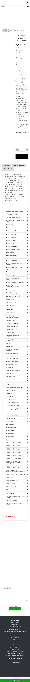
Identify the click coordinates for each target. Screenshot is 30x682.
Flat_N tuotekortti (10, 516)
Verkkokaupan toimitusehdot (15, 651)
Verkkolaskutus (15, 649)
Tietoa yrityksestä (15, 648)
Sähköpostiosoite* (15, 568)
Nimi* (15, 561)
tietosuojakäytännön (11, 606)
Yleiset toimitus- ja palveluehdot (15, 655)
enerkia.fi (17, 629)
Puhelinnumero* (15, 581)
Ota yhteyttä (15, 680)
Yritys (15, 574)
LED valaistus (12, 28)
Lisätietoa (15, 596)
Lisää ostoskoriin (21, 156)
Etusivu (4, 28)
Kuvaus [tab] (6, 166)
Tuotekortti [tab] (8, 169)
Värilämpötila (21, 132)
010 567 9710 (15, 638)
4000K (27, 137)
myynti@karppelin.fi (15, 640)
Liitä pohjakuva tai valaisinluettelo (15, 586)
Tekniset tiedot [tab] (19, 166)
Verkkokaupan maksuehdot (15, 653)
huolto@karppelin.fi (15, 644)
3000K (27, 133)
